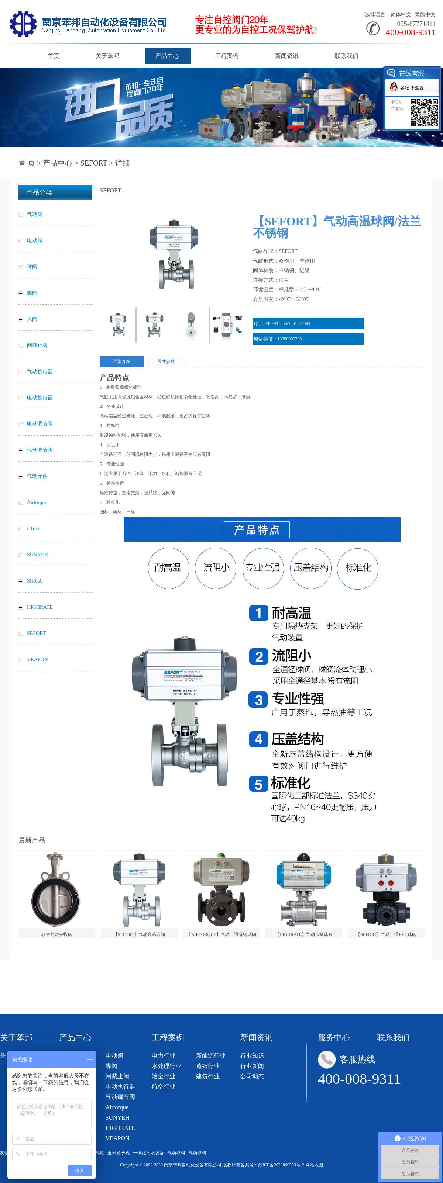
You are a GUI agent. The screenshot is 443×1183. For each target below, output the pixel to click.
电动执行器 (120, 1086)
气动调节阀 (120, 1097)
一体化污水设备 (148, 1152)
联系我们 (346, 56)
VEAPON (118, 1138)
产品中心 (167, 56)
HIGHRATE (120, 1128)
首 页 (26, 163)
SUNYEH (118, 1117)
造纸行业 (208, 1066)
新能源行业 (211, 1055)
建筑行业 (208, 1076)
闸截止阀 (117, 1076)
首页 (53, 56)
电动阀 (114, 1055)
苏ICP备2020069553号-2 (281, 1165)
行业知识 (252, 1055)
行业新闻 (252, 1066)
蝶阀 (111, 1066)
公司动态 (252, 1076)
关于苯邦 (107, 56)
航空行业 (163, 1086)
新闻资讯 (287, 56)
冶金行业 (163, 1076)
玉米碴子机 (118, 1152)
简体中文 (401, 14)
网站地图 (314, 1165)
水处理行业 (166, 1066)
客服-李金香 (412, 87)
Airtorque (117, 1107)
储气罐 (97, 1152)
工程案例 (227, 56)
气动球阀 (176, 1152)
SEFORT (93, 163)
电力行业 (163, 1055)
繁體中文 (425, 14)
